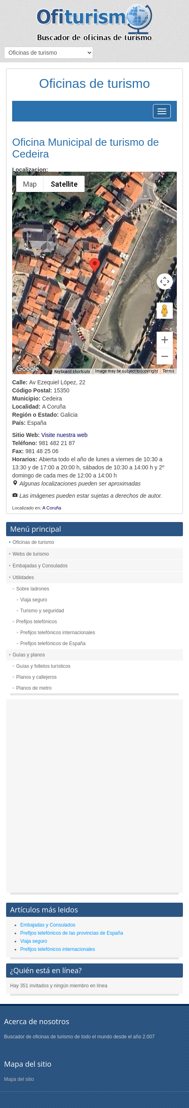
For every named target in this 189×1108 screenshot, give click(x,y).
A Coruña (52, 507)
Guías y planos (29, 655)
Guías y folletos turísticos (43, 666)
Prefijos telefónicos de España (52, 643)
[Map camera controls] (165, 281)
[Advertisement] (94, 798)
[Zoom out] (165, 356)
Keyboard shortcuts (72, 371)
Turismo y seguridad (42, 611)
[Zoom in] (165, 340)
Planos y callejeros (36, 677)
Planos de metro (33, 688)
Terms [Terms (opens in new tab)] (168, 371)
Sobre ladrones (32, 589)
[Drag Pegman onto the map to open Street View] (165, 311)
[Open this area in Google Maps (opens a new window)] (27, 369)
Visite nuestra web (64, 435)
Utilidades (23, 577)
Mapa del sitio (19, 1079)
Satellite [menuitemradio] (64, 184)
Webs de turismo (31, 554)
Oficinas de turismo (33, 542)
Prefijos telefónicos (36, 621)
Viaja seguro (33, 600)
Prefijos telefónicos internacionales (57, 632)
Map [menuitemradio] (30, 184)
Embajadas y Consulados (40, 566)
